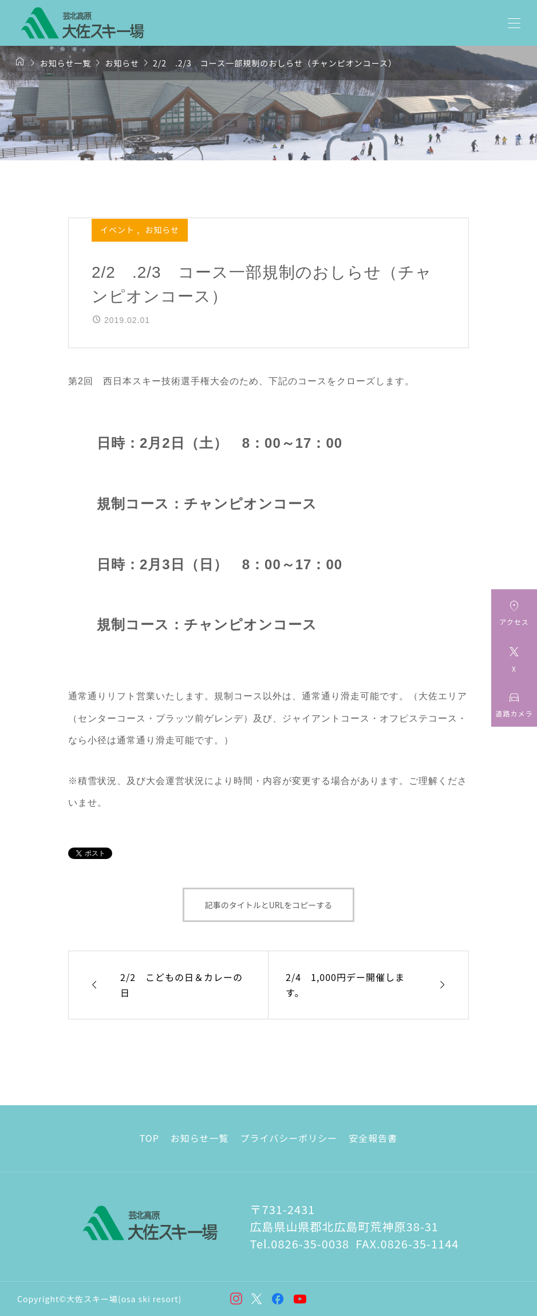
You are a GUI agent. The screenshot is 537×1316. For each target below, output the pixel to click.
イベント (118, 229)
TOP (149, 1138)
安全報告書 (373, 1138)
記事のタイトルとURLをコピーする (269, 905)
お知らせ (162, 229)
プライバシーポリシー (289, 1138)
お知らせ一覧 (200, 1138)
